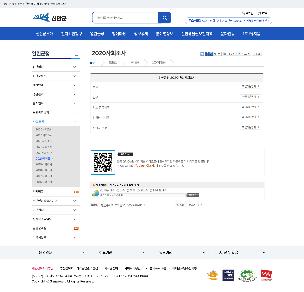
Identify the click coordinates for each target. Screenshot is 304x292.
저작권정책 (111, 268)
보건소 (238, 21)
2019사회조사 (44, 164)
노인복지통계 (41, 112)
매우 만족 (109, 190)
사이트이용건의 (133, 268)
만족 (122, 190)
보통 (132, 190)
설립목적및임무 (42, 219)
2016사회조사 (44, 182)
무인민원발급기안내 (45, 201)
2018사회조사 (44, 170)
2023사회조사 (44, 141)
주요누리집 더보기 (269, 21)
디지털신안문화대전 (255, 21)
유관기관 (182, 253)
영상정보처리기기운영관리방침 (79, 268)
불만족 (144, 190)
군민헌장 (38, 210)
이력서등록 (39, 237)
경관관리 (38, 94)
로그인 (247, 13)
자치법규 (38, 192)
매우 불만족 (160, 190)
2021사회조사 (44, 153)
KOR (264, 13)
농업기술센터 (224, 21)
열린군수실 (39, 228)
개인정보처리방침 (43, 268)
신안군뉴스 (39, 76)
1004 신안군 (49, 18)
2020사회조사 (44, 158)
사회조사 (38, 122)
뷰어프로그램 (158, 268)
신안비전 (38, 67)
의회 (212, 21)
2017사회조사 (44, 176)
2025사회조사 (44, 129)
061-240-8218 (136, 205)
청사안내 (38, 85)
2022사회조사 (44, 147)
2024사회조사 (44, 135)
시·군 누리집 (242, 253)
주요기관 (122, 253)
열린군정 (113, 62)
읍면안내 (62, 253)
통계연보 (38, 103)
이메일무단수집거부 (184, 268)
